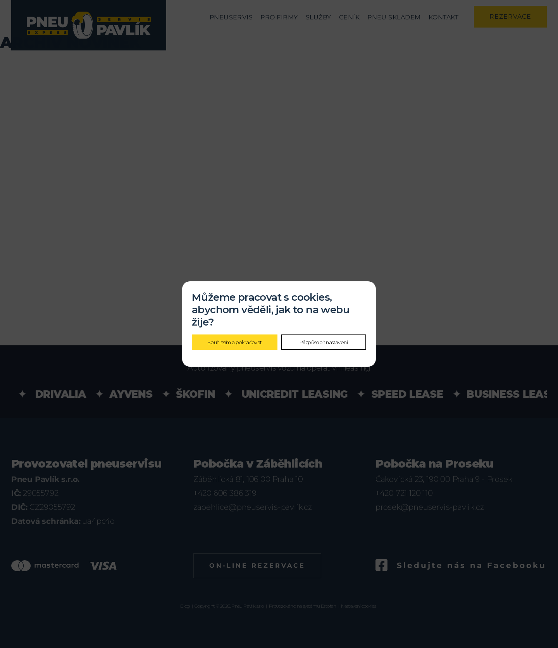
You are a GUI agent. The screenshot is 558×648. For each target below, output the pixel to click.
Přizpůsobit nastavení (324, 342)
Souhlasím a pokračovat (234, 342)
